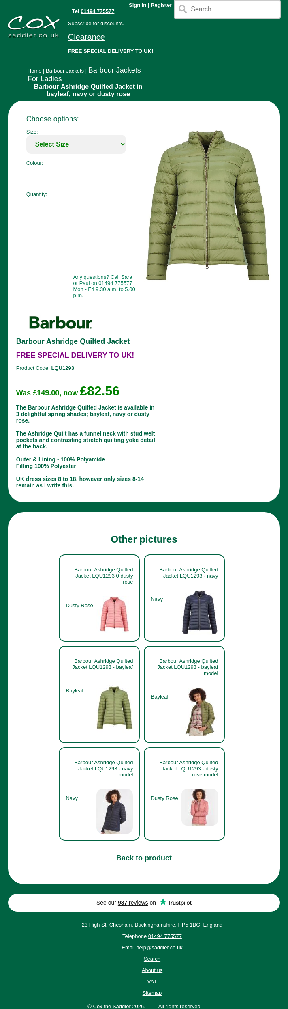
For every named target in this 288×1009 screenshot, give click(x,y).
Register (161, 5)
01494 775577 (97, 11)
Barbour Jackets (65, 71)
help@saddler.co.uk (159, 947)
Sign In (137, 5)
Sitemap (152, 993)
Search (152, 959)
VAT (152, 982)
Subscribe (80, 23)
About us (152, 970)
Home (35, 71)
